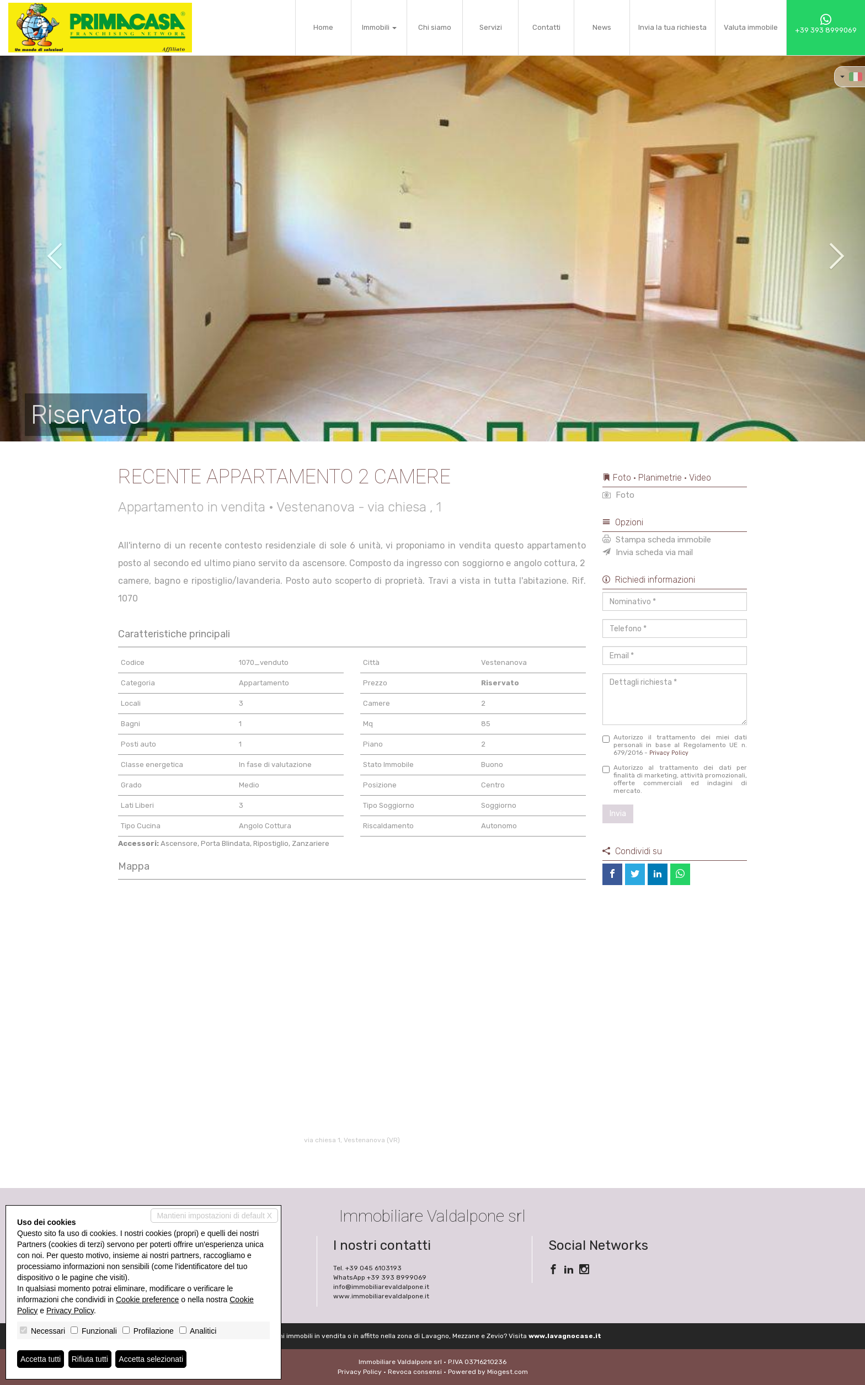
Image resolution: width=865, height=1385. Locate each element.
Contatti (546, 27)
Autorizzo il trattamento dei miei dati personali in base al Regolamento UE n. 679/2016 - (674, 745)
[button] (43, 248)
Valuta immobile (751, 27)
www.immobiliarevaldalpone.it (381, 1296)
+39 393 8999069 (826, 24)
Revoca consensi (415, 1372)
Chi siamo (434, 27)
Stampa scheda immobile (656, 540)
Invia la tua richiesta (672, 27)
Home (323, 27)
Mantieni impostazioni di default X (214, 1215)
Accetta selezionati (151, 1359)
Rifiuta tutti (90, 1359)
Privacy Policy (668, 753)
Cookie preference (147, 1299)
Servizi (490, 27)
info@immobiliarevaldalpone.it (381, 1287)
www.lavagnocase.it (564, 1336)
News (601, 27)
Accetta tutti (40, 1359)
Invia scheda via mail (647, 552)
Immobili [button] (379, 27)
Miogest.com (507, 1372)
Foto (618, 495)
